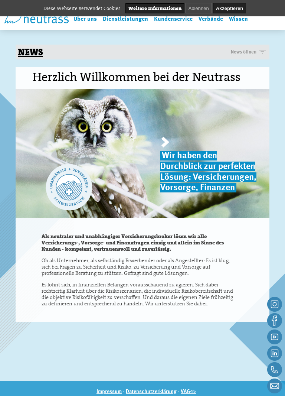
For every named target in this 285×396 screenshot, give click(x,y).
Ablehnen (199, 8)
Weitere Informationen (154, 8)
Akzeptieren (229, 8)
